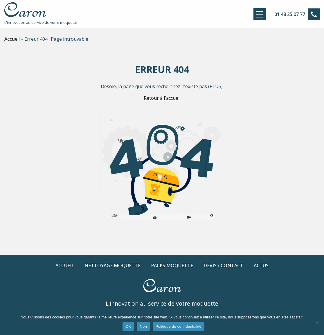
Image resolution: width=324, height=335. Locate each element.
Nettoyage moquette (112, 265)
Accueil (12, 39)
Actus (261, 265)
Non (143, 326)
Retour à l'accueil (162, 98)
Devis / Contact (223, 265)
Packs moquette (172, 265)
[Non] (317, 322)
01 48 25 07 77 (289, 14)
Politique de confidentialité (178, 326)
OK (128, 326)
